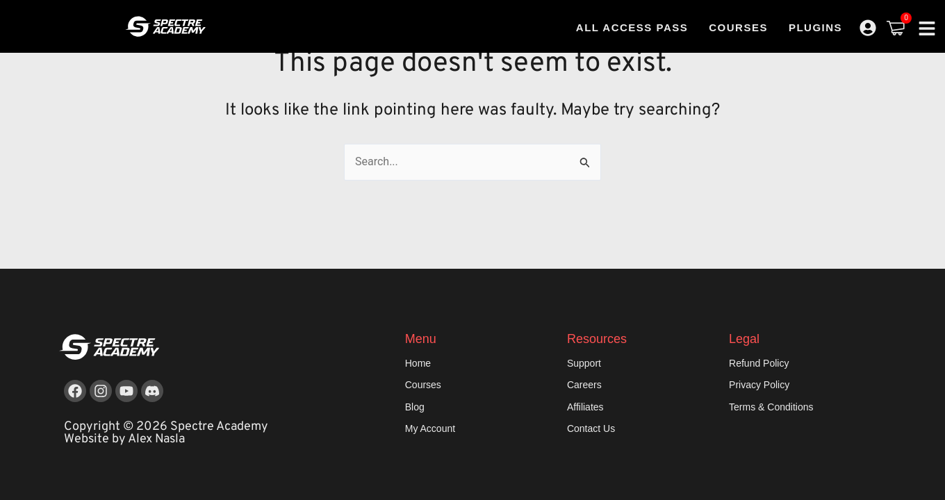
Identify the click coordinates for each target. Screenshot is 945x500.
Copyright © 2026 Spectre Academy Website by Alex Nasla (166, 433)
